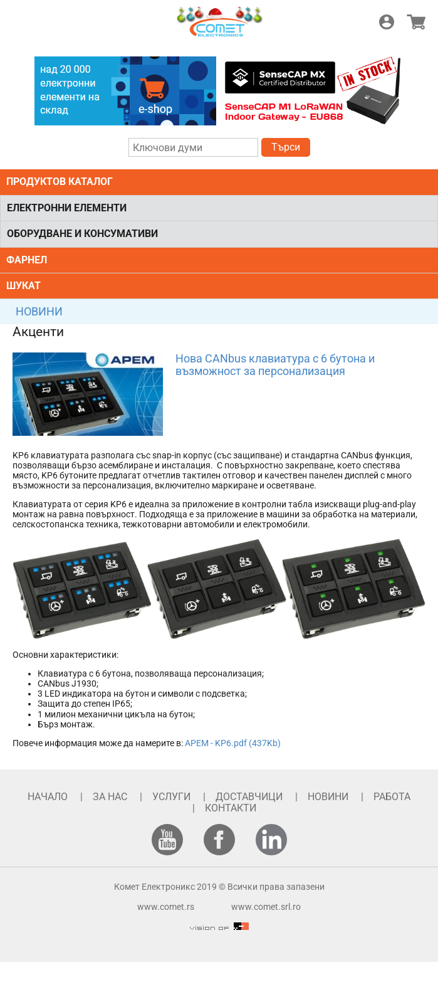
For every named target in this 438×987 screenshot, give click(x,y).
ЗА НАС (110, 797)
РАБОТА (391, 797)
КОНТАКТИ (230, 808)
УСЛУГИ (171, 797)
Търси (285, 147)
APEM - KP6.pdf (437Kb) (233, 743)
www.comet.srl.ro (266, 907)
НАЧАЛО (48, 797)
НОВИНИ (39, 311)
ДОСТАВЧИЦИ (249, 797)
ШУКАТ (23, 286)
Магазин (416, 22)
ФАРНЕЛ (26, 260)
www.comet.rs (165, 907)
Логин (386, 22)
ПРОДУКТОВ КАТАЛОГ (59, 181)
